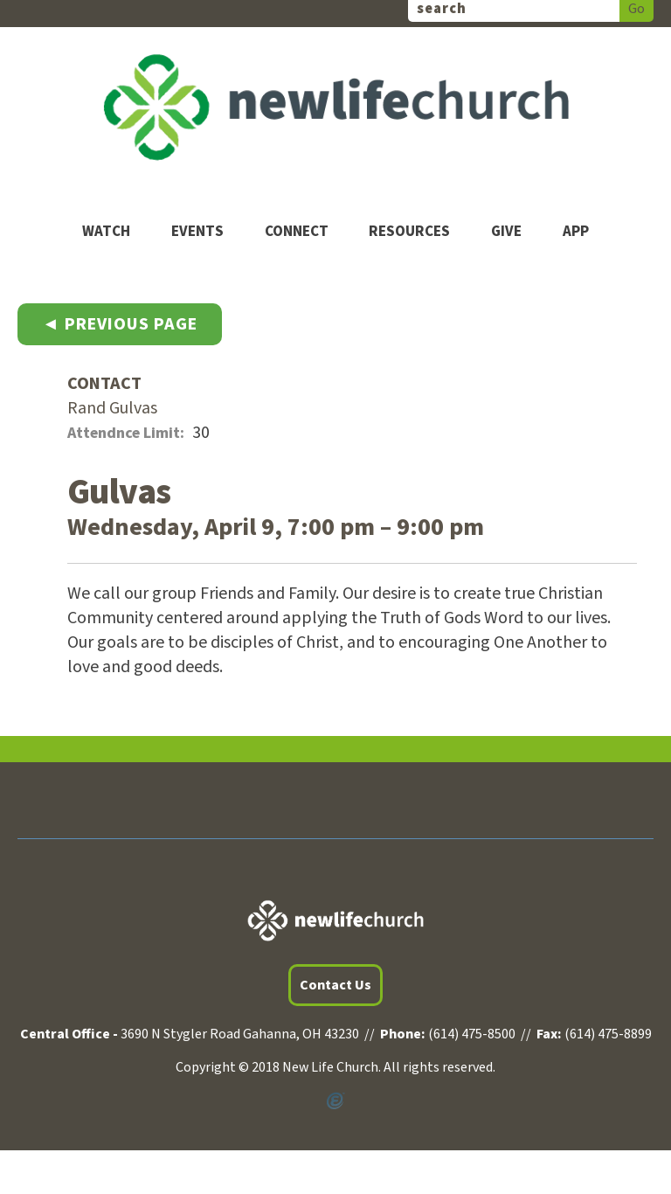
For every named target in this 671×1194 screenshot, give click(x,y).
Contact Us (335, 985)
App (576, 232)
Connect (297, 232)
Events (197, 232)
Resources (409, 232)
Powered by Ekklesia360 (335, 1101)
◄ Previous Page (119, 324)
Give (506, 232)
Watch (106, 232)
